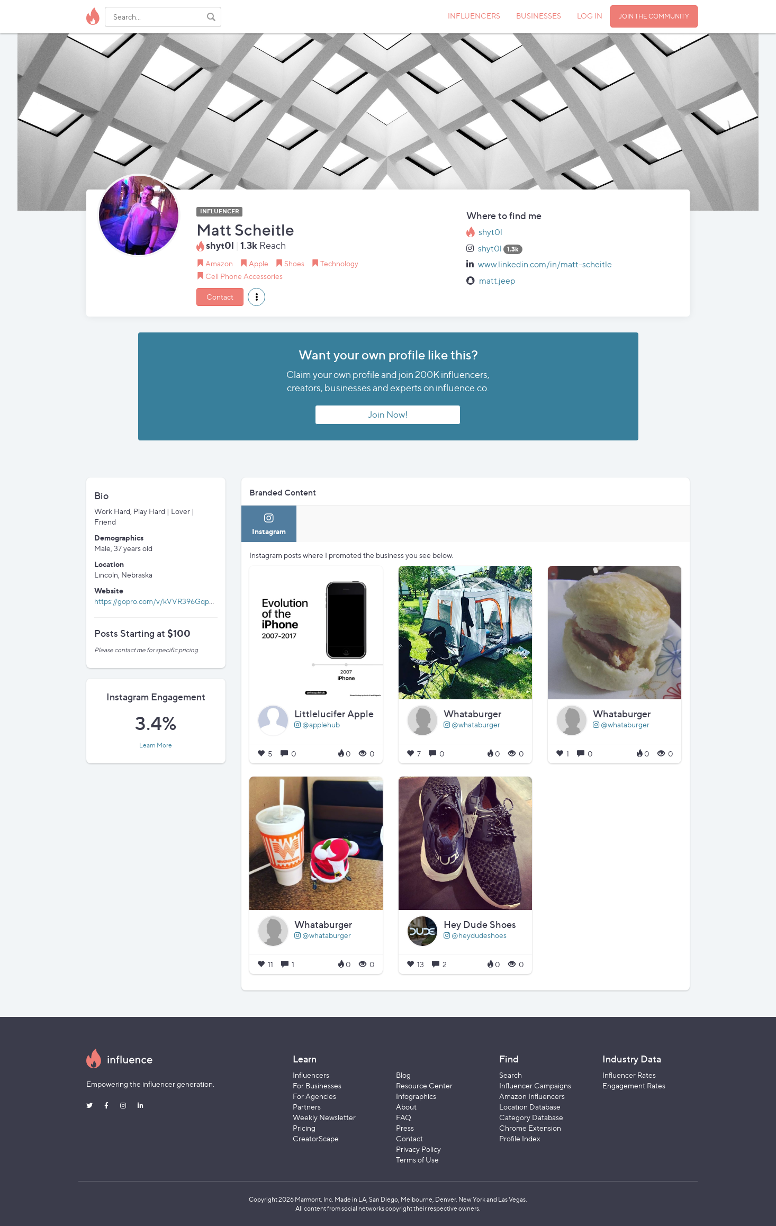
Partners (307, 1106)
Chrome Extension (530, 1127)
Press (405, 1127)
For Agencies (314, 1096)
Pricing (304, 1127)
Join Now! (388, 414)
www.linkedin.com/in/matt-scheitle (545, 264)
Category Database (531, 1117)
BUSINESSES (538, 15)
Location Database (530, 1106)
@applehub (317, 724)
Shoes (294, 263)
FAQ (403, 1117)
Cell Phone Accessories (244, 276)
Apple (258, 263)
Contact (219, 296)
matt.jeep (497, 281)
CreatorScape (316, 1138)
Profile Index (519, 1138)
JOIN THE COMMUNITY (654, 16)
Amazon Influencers (532, 1096)
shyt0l (490, 232)
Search (510, 1074)
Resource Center (424, 1085)
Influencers (311, 1074)
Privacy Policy (418, 1148)
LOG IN (589, 15)
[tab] (268, 524)
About (406, 1106)
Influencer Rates (629, 1074)
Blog (403, 1074)
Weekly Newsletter (324, 1117)
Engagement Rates (633, 1085)
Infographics (416, 1096)
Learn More (155, 745)
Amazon (219, 263)
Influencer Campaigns (535, 1085)
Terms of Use (417, 1159)
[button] (256, 297)
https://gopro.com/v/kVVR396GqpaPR (158, 601)
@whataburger (472, 724)
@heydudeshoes (475, 935)
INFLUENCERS (474, 15)
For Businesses (317, 1085)
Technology (339, 263)
